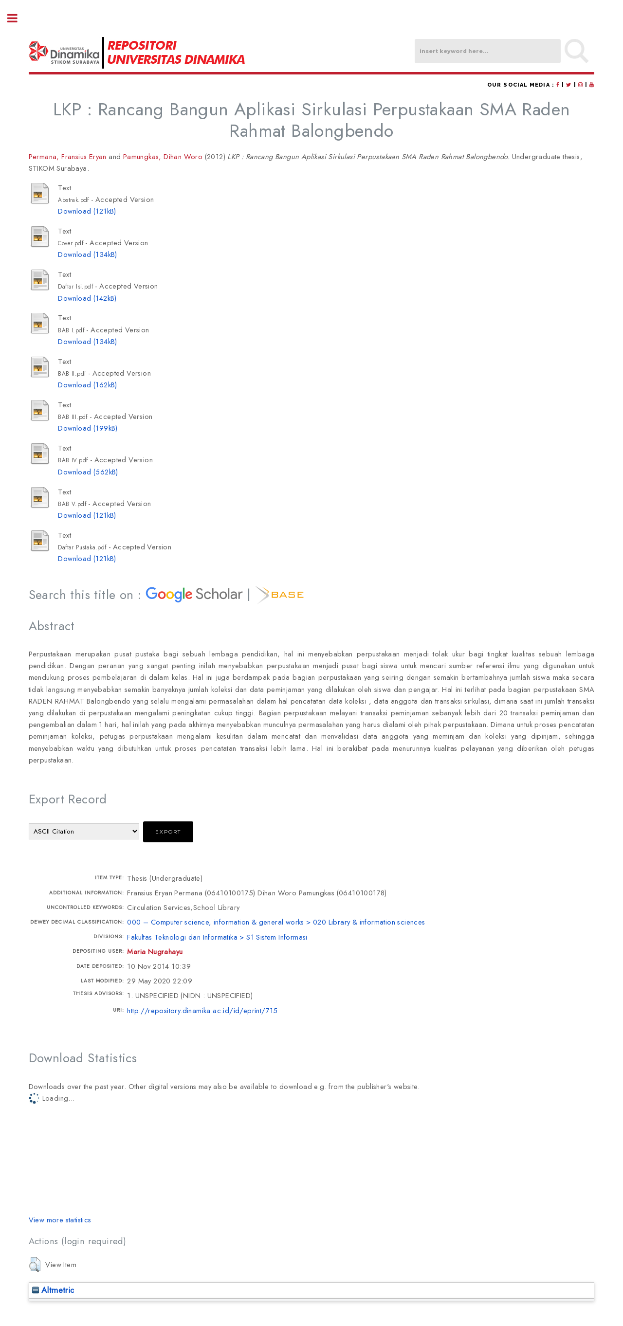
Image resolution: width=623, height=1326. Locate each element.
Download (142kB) (87, 298)
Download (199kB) (87, 428)
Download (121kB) (87, 211)
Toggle (17, 18)
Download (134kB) (87, 254)
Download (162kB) (87, 385)
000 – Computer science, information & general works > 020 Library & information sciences (276, 922)
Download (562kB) (88, 472)
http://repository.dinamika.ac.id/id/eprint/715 (202, 1010)
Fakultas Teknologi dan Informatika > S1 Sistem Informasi (217, 937)
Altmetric (53, 1290)
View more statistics (60, 1220)
